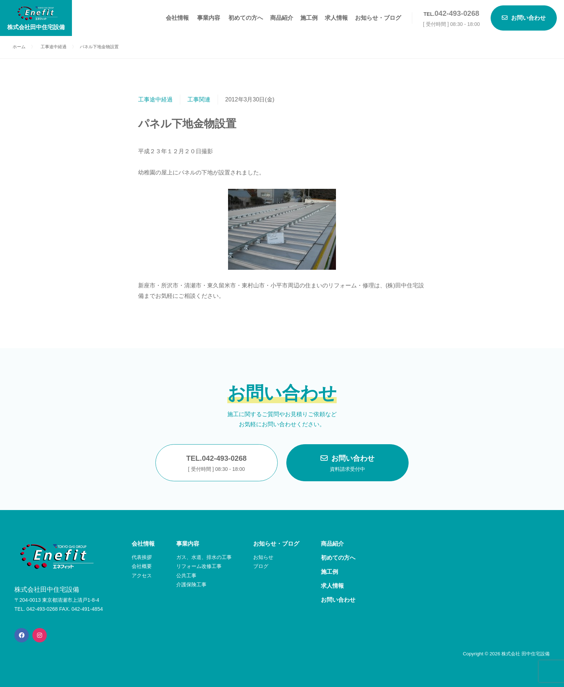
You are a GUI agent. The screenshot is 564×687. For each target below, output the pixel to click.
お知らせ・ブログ (378, 18)
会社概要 (142, 566)
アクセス (142, 575)
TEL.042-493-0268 (217, 464)
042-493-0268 (457, 13)
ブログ (260, 566)
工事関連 (198, 99)
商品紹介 (281, 18)
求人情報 (336, 18)
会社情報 (177, 18)
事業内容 (208, 18)
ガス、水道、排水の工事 (204, 557)
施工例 (309, 18)
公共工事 (186, 575)
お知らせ (263, 557)
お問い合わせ (347, 464)
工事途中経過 (155, 99)
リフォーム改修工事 (199, 566)
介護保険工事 (191, 584)
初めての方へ (245, 18)
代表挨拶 (142, 557)
